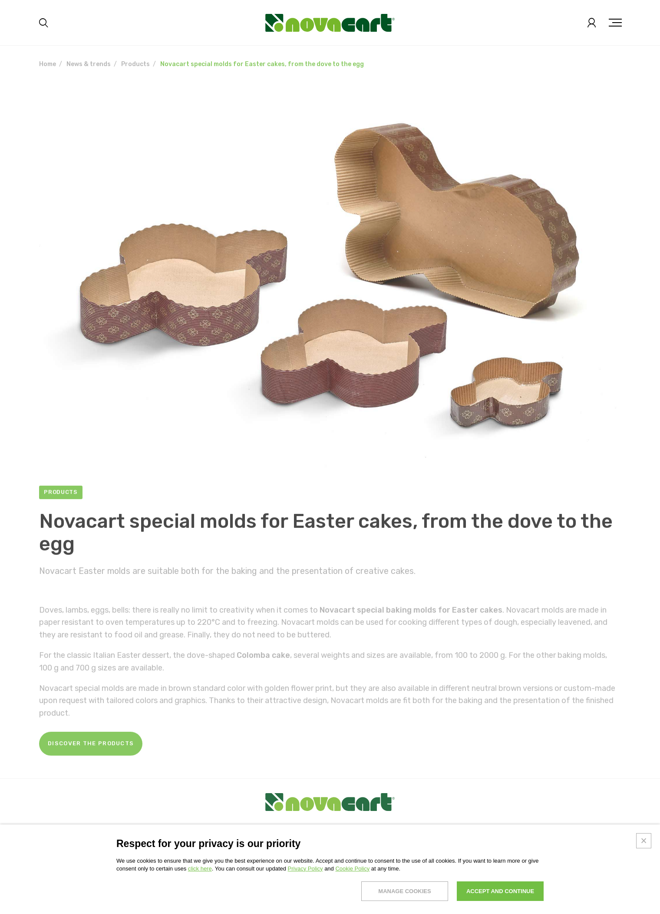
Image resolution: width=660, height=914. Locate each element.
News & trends (88, 64)
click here (200, 868)
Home (47, 64)
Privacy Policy (305, 868)
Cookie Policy (352, 868)
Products (135, 64)
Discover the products (91, 760)
